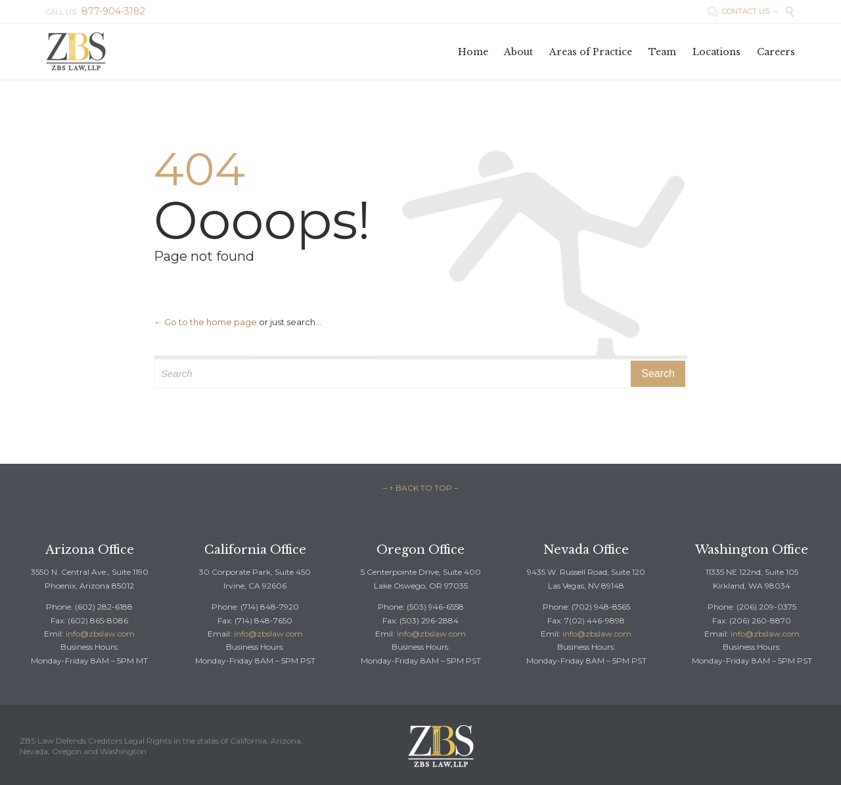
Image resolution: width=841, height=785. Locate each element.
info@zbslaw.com (100, 634)
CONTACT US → (743, 11)
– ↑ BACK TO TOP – (420, 488)
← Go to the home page (205, 322)
